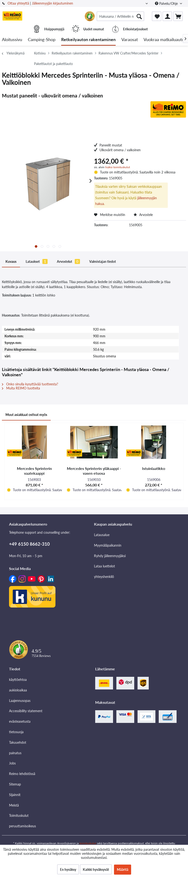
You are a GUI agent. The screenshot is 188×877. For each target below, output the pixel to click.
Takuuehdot (17, 742)
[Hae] (139, 16)
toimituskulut (87, 843)
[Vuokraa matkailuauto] (163, 40)
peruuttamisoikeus (22, 826)
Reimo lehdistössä (22, 774)
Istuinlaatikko (153, 468)
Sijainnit (14, 795)
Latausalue (101, 535)
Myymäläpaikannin (107, 545)
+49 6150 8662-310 (29, 544)
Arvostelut (68, 261)
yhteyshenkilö (104, 577)
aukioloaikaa (18, 690)
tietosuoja (16, 732)
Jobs (12, 763)
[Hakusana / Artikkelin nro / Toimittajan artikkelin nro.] (120, 16)
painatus (15, 753)
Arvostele (143, 215)
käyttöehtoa (18, 680)
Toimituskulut (19, 815)
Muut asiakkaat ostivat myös (26, 415)
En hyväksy (68, 869)
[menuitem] (120, 16)
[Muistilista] (156, 16)
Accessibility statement (25, 711)
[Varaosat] (129, 40)
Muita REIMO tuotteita (21, 388)
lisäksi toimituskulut (117, 167)
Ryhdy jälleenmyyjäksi (110, 556)
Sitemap (15, 784)
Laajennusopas (19, 701)
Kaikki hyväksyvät (96, 869)
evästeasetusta (19, 721)
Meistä (14, 805)
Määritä (122, 869)
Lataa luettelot (104, 566)
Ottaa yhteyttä (18, 3)
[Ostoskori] (178, 16)
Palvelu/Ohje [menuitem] (167, 3)
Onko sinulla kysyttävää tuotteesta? (30, 384)
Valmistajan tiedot (102, 261)
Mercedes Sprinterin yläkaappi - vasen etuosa (94, 470)
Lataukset (37, 261)
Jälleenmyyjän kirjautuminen (52, 3)
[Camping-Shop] (41, 40)
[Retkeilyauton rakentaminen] (88, 40)
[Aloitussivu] (12, 40)
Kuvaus (10, 261)
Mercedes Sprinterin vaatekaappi (34, 470)
